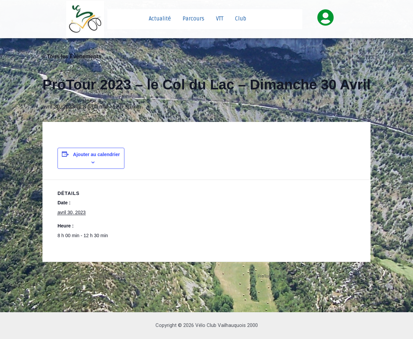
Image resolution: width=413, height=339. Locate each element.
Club (240, 18)
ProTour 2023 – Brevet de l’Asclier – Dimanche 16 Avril (114, 276)
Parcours (193, 18)
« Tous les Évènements (71, 56)
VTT (219, 18)
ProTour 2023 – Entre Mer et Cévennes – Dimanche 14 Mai (293, 276)
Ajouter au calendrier (96, 154)
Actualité (160, 18)
